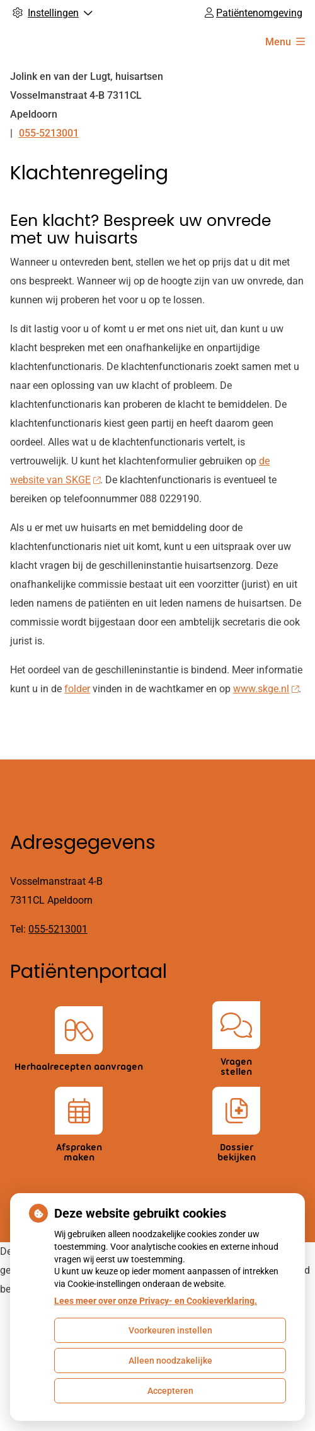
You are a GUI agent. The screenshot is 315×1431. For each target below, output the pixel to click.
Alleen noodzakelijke (170, 1360)
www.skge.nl (266, 689)
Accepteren (170, 1391)
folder (77, 689)
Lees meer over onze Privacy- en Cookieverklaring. (155, 1301)
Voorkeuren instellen (170, 1330)
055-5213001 (58, 929)
